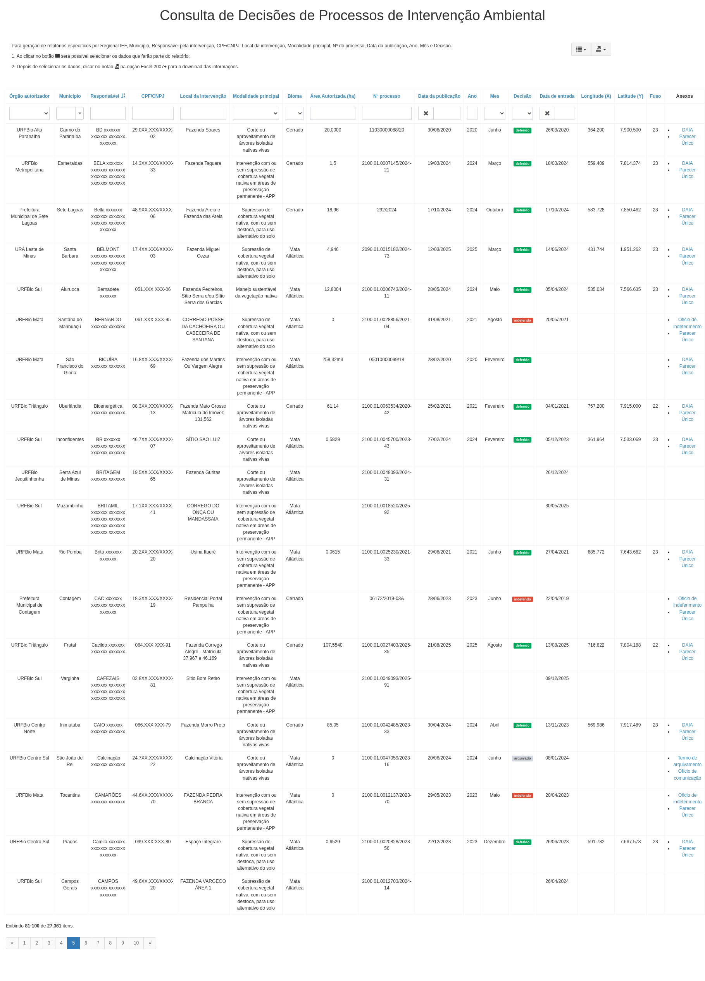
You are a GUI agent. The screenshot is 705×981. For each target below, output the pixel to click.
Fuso (655, 96)
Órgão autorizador (29, 96)
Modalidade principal (256, 96)
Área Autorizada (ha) (332, 96)
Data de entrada (557, 96)
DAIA (687, 130)
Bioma (295, 96)
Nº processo (386, 96)
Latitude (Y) (630, 96)
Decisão (522, 96)
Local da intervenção (203, 96)
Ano (472, 96)
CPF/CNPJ (152, 96)
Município (70, 96)
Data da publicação (439, 96)
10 (136, 943)
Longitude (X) (596, 96)
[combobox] (70, 113)
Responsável (104, 96)
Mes (494, 96)
